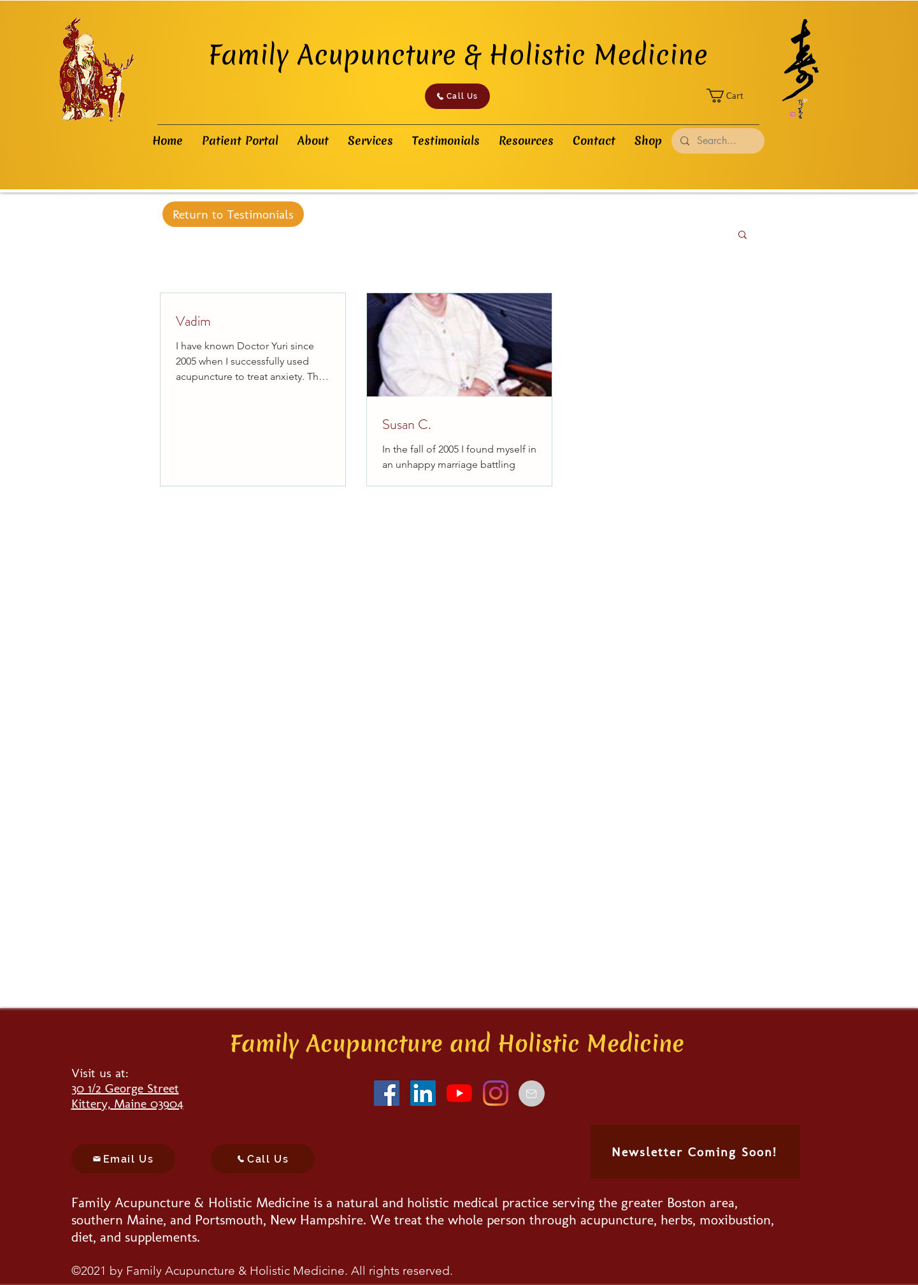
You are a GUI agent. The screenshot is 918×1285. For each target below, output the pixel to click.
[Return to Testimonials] (233, 214)
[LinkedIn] (423, 1093)
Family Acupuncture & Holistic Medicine (458, 54)
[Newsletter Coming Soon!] (695, 1152)
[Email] (532, 1093)
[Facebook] (386, 1093)
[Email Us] (123, 1158)
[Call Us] (457, 96)
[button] (732, 96)
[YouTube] (459, 1093)
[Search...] (717, 141)
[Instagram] (495, 1093)
